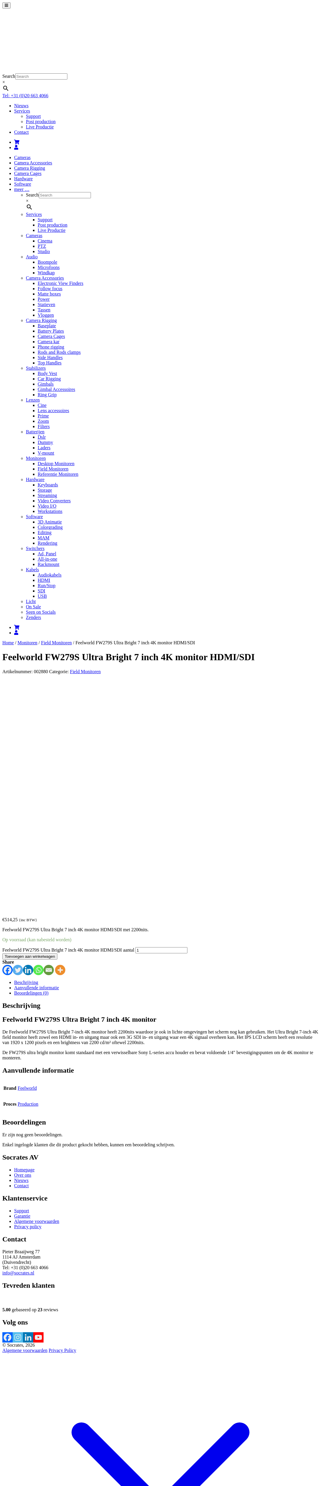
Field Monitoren (53, 468)
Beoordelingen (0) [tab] (31, 765)
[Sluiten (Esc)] (22, 1453)
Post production (41, 121)
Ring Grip (47, 394)
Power (44, 299)
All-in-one (47, 559)
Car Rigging (49, 378)
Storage (45, 490)
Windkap (46, 272)
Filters (44, 426)
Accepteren (199, 1467)
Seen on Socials (41, 612)
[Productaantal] (161, 723)
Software (22, 183)
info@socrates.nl (18, 1045)
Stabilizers (36, 368)
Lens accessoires (53, 410)
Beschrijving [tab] (26, 754)
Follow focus (50, 288)
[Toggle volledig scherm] (10, 1453)
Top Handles (49, 362)
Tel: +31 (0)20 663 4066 (25, 95)
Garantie (22, 988)
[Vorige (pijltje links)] (4, 1458)
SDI (41, 590)
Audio (32, 256)
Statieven (46, 304)
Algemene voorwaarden (36, 993)
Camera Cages (27, 173)
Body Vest (47, 373)
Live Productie (40, 126)
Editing (44, 532)
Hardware (23, 178)
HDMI (44, 580)
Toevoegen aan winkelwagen (30, 729)
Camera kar (48, 341)
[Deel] (16, 1453)
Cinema (45, 240)
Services (22, 110)
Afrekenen (52, 1446)
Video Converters (54, 500)
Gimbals (46, 384)
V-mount (46, 452)
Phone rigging (51, 346)
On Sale (33, 606)
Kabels (32, 569)
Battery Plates (51, 330)
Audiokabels (49, 574)
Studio (44, 251)
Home (8, 642)
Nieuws (21, 105)
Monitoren (36, 458)
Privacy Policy (62, 1122)
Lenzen (33, 399)
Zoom (43, 421)
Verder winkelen (78, 1446)
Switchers (35, 548)
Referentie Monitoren (58, 474)
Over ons (22, 947)
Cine (42, 405)
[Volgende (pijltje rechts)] (10, 1458)
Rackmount (48, 564)
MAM (43, 537)
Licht (31, 601)
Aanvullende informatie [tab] (36, 760)
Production (28, 876)
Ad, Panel (47, 553)
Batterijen (35, 431)
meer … (21, 189)
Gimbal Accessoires (56, 389)
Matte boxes (49, 293)
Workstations (50, 511)
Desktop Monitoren (56, 463)
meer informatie (171, 1467)
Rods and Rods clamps (59, 352)
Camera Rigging (29, 168)
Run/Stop (46, 585)
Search (8, 76)
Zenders (33, 617)
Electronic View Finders (60, 283)
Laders (44, 447)
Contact (21, 132)
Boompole (47, 262)
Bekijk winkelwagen (21, 1446)
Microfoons (49, 267)
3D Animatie (50, 521)
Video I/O (47, 505)
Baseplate (47, 325)
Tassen (44, 309)
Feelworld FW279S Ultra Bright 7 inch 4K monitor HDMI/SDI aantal (68, 722)
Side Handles (50, 357)
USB (42, 596)
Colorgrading (50, 527)
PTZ (42, 246)
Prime (43, 415)
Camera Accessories (33, 162)
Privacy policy (27, 999)
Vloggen (46, 315)
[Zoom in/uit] (4, 1453)
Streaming (47, 495)
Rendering (47, 543)
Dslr (42, 437)
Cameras (22, 157)
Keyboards (48, 484)
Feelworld (27, 860)
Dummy (45, 442)
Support (33, 116)
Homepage (24, 942)
